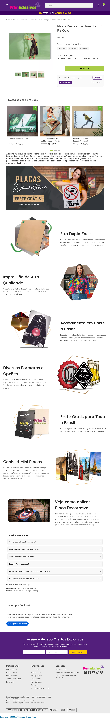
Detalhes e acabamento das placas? (55, 578)
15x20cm (62, 49)
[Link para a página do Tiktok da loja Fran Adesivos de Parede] (97, 672)
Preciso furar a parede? (55, 564)
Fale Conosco (36, 682)
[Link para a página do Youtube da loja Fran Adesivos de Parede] (93, 672)
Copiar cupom (65, 82)
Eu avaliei (10, 682)
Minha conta (36, 672)
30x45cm (83, 49)
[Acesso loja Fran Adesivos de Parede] (98, 5)
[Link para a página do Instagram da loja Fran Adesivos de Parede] (85, 672)
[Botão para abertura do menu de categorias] (7, 5)
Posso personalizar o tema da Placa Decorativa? (55, 571)
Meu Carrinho (36, 679)
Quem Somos (11, 669)
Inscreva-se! (77, 652)
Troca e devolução (13, 679)
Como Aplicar (11, 672)
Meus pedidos (11, 676)
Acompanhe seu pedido (40, 688)
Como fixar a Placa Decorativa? (55, 541)
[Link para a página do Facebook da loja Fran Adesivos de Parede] (89, 672)
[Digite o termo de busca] (66, 5)
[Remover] (58, 69)
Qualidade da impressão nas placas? (55, 549)
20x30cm (73, 49)
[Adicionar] (58, 67)
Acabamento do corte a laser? (55, 556)
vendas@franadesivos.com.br (67, 672)
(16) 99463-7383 (61, 669)
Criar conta (35, 669)
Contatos (34, 685)
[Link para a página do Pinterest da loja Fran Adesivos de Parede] (101, 672)
